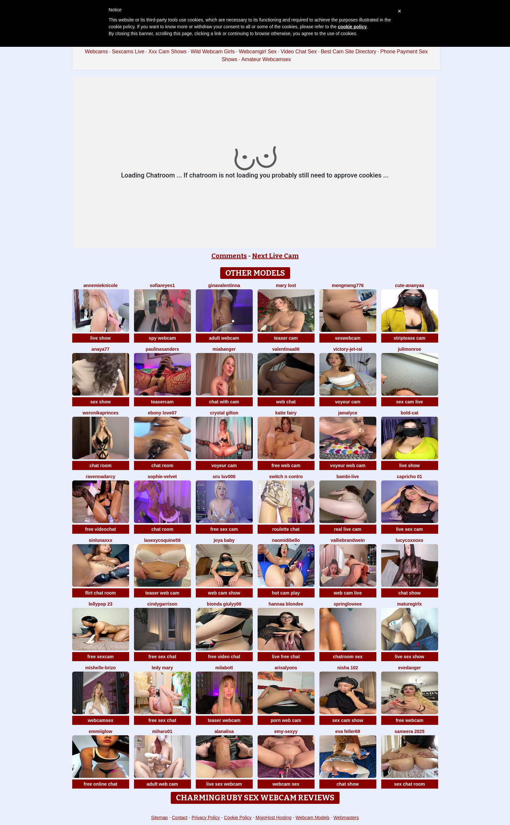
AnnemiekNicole (100, 285)
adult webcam (224, 338)
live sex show (409, 656)
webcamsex (101, 720)
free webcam (409, 720)
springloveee (348, 604)
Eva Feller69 (347, 731)
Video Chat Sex (299, 51)
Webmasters (346, 817)
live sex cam (409, 529)
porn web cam (286, 720)
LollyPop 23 (100, 604)
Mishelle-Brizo (100, 667)
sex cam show (347, 720)
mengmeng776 (348, 285)
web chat (286, 401)
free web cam (286, 465)
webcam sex (286, 784)
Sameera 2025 (409, 731)
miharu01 (162, 731)
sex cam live (409, 401)
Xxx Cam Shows (167, 51)
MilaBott (224, 667)
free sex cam (224, 529)
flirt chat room (100, 593)
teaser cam (286, 338)
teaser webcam (224, 720)
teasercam (162, 401)
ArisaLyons (286, 667)
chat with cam (224, 401)
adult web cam (162, 784)
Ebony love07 (162, 412)
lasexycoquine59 (162, 540)
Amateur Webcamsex (266, 59)
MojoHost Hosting (274, 817)
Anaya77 (100, 349)
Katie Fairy (285, 412)
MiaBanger (224, 349)
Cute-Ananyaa (409, 285)
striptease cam (409, 338)
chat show (409, 593)
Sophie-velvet (162, 476)
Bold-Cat (409, 412)
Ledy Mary (162, 667)
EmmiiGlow (100, 731)
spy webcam (162, 338)
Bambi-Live (347, 476)
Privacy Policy (206, 817)
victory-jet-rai (347, 349)
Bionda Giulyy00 (224, 604)
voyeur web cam (348, 465)
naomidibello (286, 540)
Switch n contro (285, 476)
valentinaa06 (286, 349)
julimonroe (409, 349)
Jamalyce (347, 412)
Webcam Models (312, 817)
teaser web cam (162, 593)
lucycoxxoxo (409, 540)
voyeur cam (347, 401)
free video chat (224, 656)
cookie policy (352, 26)
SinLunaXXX (100, 540)
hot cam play (286, 593)
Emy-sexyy (286, 731)
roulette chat (286, 529)
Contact (179, 817)
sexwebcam (348, 338)
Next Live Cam (275, 256)
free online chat (100, 784)
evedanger (409, 667)
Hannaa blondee (286, 604)
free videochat (100, 529)
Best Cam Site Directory (348, 51)
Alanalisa (224, 731)
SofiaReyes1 (162, 285)
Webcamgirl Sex (257, 51)
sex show (100, 401)
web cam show (224, 593)
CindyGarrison (162, 604)
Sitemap (159, 817)
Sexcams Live (128, 51)
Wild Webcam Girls (213, 51)
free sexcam (100, 656)
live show (100, 338)
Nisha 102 (347, 667)
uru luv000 (224, 476)
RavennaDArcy (100, 476)
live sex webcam (224, 784)
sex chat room (409, 784)
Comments (229, 256)
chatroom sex (347, 656)
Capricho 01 (409, 476)
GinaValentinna (224, 285)
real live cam (347, 529)
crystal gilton (224, 412)
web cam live (348, 593)
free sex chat (162, 656)
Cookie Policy (238, 817)
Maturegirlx (409, 604)
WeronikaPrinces (101, 412)
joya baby (224, 540)
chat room (100, 465)
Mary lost (286, 285)
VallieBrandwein (347, 540)
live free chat (286, 656)
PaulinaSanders (162, 349)
